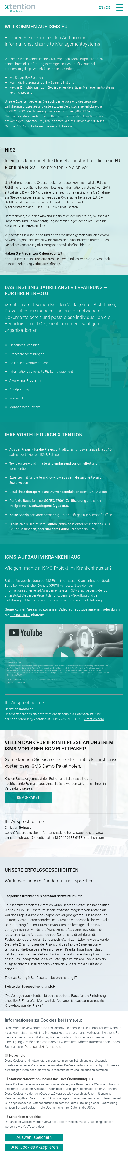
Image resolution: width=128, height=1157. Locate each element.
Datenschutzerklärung (16, 682)
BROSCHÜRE (20, 615)
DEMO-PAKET (28, 797)
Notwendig (16, 1056)
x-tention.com (94, 719)
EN (101, 7)
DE (108, 7)
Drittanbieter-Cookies (24, 1117)
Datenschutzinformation (42, 1046)
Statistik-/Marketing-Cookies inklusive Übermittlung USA (51, 1079)
